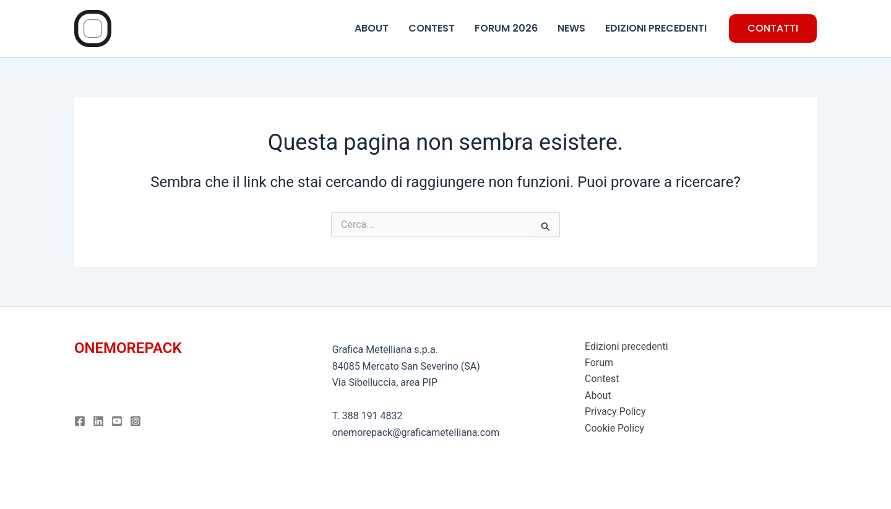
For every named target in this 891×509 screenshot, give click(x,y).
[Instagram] (135, 421)
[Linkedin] (98, 421)
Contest (602, 379)
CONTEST (431, 28)
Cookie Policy (614, 428)
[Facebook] (79, 421)
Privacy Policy (615, 411)
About (598, 395)
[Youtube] (117, 421)
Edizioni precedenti (626, 346)
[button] (773, 28)
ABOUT (372, 28)
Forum (599, 362)
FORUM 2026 (506, 28)
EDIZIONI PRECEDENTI (656, 28)
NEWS (571, 28)
